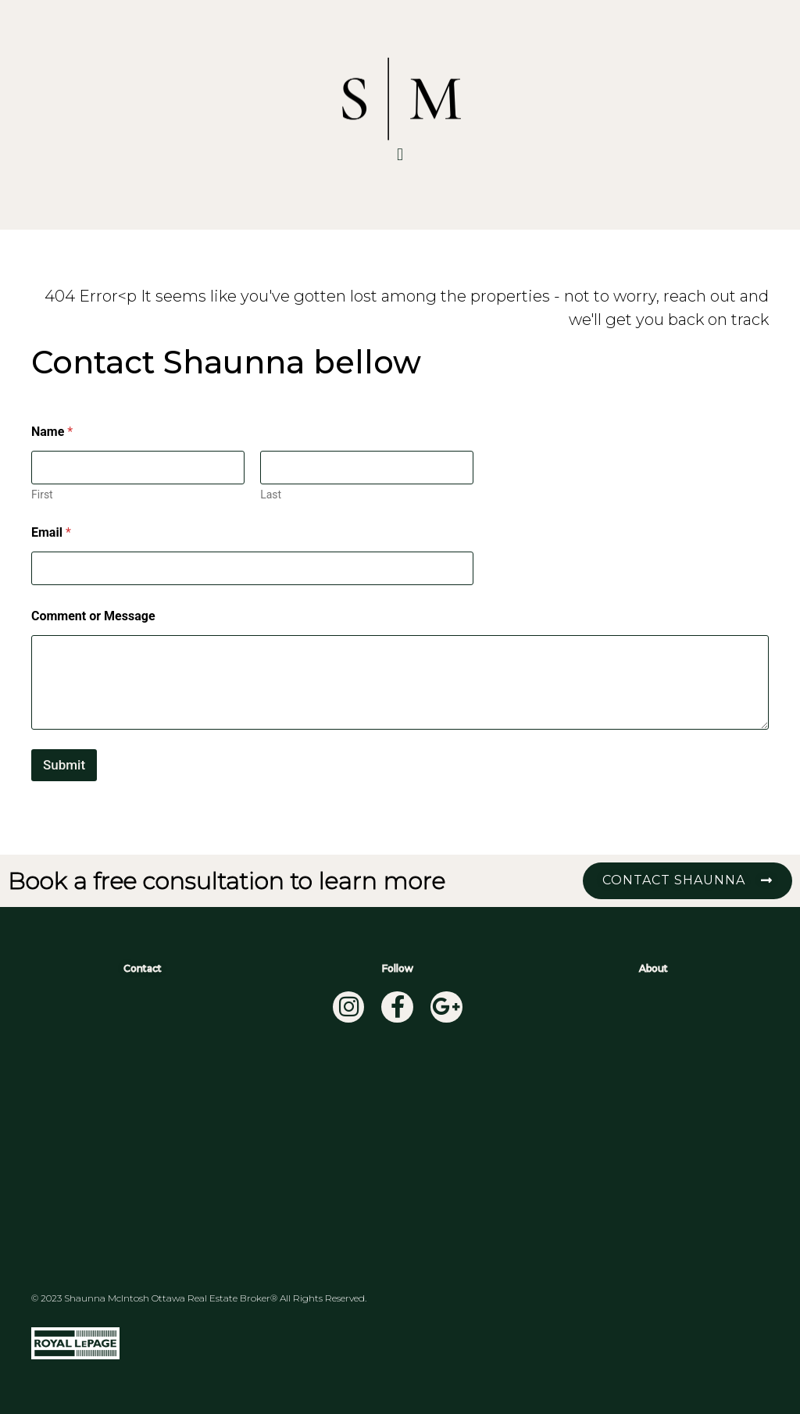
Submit (64, 765)
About (653, 968)
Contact (142, 968)
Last (270, 494)
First (42, 494)
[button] (399, 154)
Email (51, 532)
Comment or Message (93, 616)
